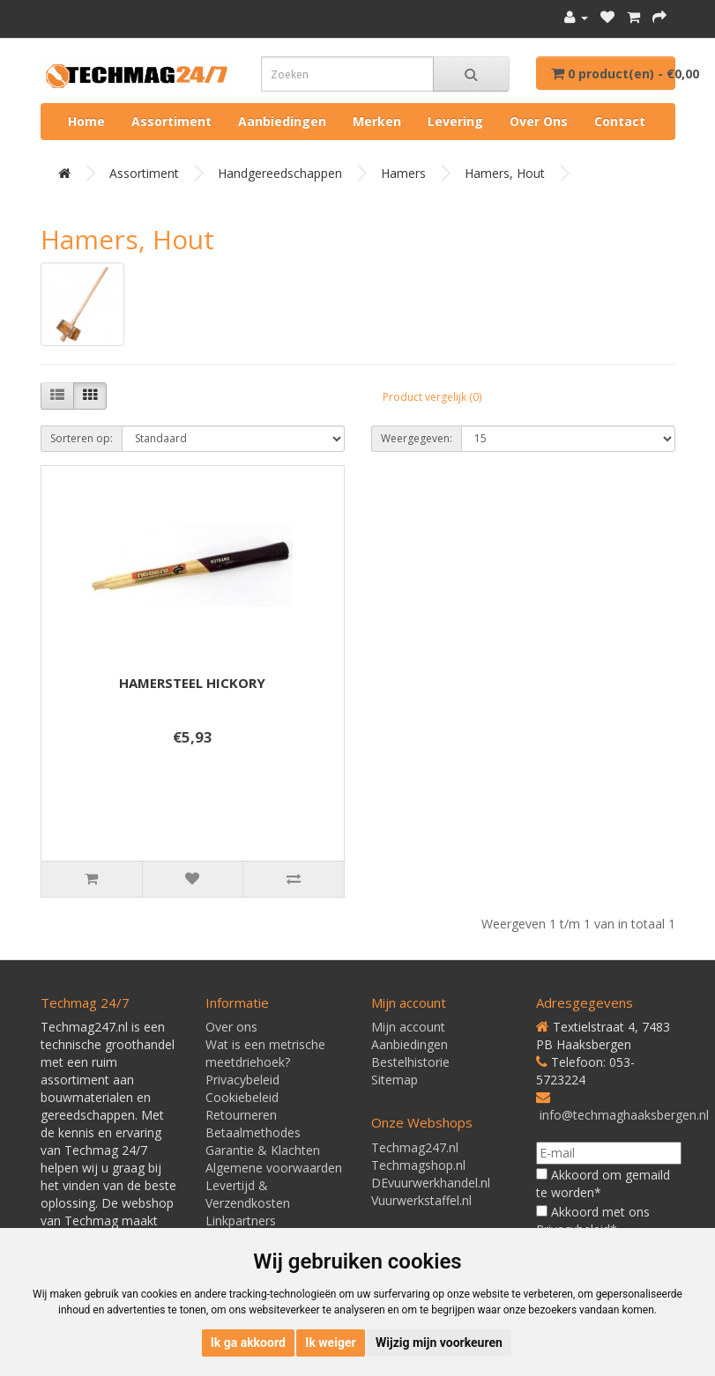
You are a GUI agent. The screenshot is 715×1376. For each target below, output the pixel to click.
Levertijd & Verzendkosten (247, 1194)
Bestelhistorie (410, 1062)
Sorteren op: (81, 438)
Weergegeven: (416, 438)
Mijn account (408, 1026)
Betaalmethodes (253, 1132)
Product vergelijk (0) (432, 396)
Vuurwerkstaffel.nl (421, 1200)
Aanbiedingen (282, 121)
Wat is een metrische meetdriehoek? (265, 1053)
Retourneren (241, 1114)
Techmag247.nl (414, 1147)
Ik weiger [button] (330, 1342)
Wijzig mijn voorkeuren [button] (439, 1342)
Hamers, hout (505, 173)
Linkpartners (240, 1220)
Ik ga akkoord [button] (248, 1342)
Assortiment (171, 121)
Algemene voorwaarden (273, 1167)
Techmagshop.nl (418, 1165)
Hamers (403, 173)
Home (86, 121)
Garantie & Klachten (262, 1150)
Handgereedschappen (280, 173)
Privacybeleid (242, 1079)
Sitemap (394, 1079)
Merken (377, 121)
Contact (619, 121)
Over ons (539, 121)
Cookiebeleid (242, 1097)
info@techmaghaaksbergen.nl (624, 1114)
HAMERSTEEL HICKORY (192, 683)
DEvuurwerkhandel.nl (430, 1182)
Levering (455, 121)
